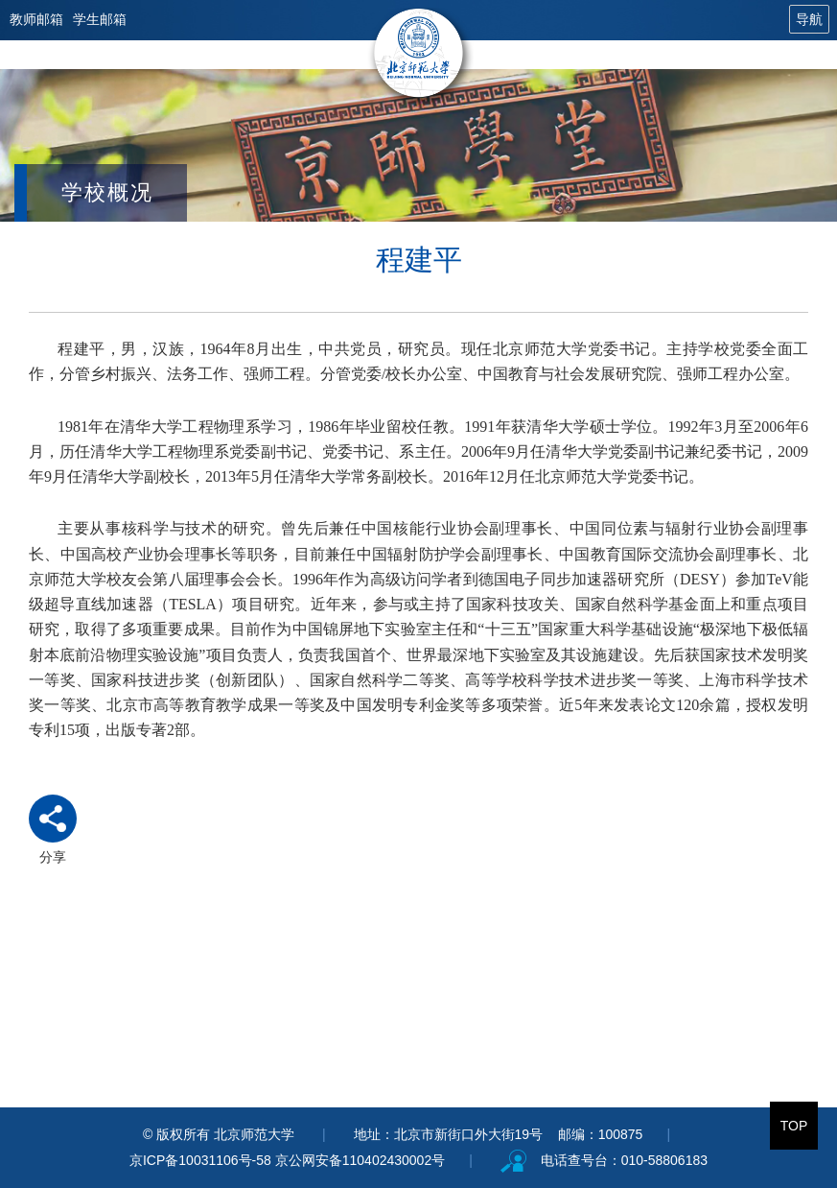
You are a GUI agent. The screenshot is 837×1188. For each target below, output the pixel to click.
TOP (794, 1125)
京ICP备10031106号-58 (202, 1160)
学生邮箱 (100, 19)
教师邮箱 (36, 19)
